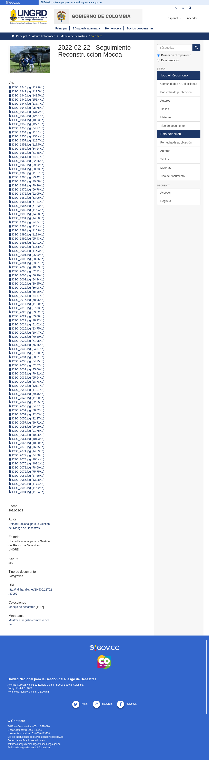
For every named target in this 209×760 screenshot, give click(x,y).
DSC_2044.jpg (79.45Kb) (26, 394)
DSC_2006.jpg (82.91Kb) (26, 271)
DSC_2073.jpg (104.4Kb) (26, 459)
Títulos (164, 109)
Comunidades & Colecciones (178, 83)
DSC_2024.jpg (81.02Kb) (26, 324)
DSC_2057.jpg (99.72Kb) (26, 422)
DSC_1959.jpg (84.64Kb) (26, 148)
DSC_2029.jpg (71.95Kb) (26, 340)
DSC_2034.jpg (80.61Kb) (26, 357)
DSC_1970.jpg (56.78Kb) (26, 189)
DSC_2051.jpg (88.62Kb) (26, 410)
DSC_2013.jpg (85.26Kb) (26, 291)
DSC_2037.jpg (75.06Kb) (26, 369)
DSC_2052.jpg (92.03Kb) (26, 414)
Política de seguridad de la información (29, 747)
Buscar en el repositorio (174, 55)
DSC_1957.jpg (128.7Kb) (26, 140)
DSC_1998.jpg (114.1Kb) (26, 242)
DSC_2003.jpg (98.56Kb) (26, 259)
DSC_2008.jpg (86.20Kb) (26, 275)
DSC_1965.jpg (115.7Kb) (26, 173)
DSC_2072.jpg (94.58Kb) (26, 455)
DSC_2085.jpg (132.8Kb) (26, 479)
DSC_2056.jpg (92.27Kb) (26, 418)
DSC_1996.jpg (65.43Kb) (26, 238)
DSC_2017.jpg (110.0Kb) (26, 304)
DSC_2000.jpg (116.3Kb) (26, 250)
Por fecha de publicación (176, 92)
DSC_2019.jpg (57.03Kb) (26, 308)
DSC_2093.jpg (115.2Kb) (26, 488)
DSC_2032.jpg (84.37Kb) (26, 349)
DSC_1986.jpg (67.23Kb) (26, 205)
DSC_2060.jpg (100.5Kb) (26, 434)
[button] (174, 18)
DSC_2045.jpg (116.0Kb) (26, 398)
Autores (165, 100)
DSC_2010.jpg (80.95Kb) (26, 283)
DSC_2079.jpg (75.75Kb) (26, 471)
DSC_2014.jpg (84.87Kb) (26, 295)
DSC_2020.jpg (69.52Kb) (26, 312)
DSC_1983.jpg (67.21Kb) (26, 201)
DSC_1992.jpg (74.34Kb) (26, 222)
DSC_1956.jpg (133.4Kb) (26, 136)
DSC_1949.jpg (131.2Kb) (26, 111)
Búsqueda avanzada (86, 28)
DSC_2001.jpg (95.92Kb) (26, 255)
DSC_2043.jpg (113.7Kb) (26, 389)
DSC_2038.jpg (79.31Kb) (26, 373)
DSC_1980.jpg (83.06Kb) (26, 197)
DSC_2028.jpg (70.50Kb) (26, 336)
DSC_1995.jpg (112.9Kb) (26, 234)
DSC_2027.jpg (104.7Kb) (26, 332)
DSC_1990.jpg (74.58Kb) (26, 214)
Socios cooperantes (140, 28)
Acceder (165, 192)
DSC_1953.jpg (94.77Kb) (26, 128)
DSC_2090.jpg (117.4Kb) (26, 483)
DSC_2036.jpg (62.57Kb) (26, 365)
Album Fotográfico (43, 36)
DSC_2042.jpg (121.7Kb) (26, 385)
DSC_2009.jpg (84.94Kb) (26, 279)
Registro (165, 201)
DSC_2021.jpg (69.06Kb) (26, 316)
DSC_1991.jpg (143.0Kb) (26, 218)
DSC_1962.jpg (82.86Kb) (26, 161)
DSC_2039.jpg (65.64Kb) (26, 377)
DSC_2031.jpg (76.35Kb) (26, 344)
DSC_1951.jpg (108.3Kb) (26, 120)
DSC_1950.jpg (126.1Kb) (26, 116)
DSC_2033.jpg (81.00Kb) (26, 353)
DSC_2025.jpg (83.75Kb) (26, 328)
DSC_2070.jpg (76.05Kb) (26, 447)
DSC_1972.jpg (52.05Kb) (26, 193)
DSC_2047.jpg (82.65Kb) (26, 402)
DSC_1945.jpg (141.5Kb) (26, 95)
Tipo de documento (172, 125)
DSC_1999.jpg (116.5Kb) (26, 246)
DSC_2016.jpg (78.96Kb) (26, 300)
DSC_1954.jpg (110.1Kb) (26, 132)
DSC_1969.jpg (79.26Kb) (26, 185)
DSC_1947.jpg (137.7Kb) (26, 103)
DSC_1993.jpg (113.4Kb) (26, 226)
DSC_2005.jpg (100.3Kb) (26, 267)
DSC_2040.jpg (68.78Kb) (26, 381)
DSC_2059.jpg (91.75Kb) (26, 430)
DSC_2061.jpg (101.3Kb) (26, 439)
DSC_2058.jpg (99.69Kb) (26, 426)
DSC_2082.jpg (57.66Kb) (26, 475)
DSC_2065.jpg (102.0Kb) (26, 443)
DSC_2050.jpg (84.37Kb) (26, 406)
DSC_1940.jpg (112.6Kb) (26, 87)
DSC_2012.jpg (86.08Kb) (26, 287)
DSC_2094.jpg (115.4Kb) (26, 492)
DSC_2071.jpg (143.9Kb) (26, 451)
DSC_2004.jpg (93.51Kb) (26, 263)
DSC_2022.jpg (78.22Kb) (26, 320)
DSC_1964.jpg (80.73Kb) (26, 169)
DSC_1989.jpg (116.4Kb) (26, 210)
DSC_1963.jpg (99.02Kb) (26, 165)
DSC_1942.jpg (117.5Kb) (26, 91)
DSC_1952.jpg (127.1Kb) (26, 124)
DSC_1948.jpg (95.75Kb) (26, 107)
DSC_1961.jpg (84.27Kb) (26, 156)
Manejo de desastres (73, 36)
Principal (61, 28)
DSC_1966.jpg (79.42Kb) (26, 177)
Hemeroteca (113, 28)
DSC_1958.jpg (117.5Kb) (26, 144)
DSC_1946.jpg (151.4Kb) (26, 99)
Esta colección (168, 60)
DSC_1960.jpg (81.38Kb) (26, 152)
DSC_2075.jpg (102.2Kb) (26, 463)
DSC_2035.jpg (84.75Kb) (26, 361)
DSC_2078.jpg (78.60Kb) (26, 467)
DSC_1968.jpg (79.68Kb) (26, 181)
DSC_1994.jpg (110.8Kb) (26, 230)
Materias (165, 117)
